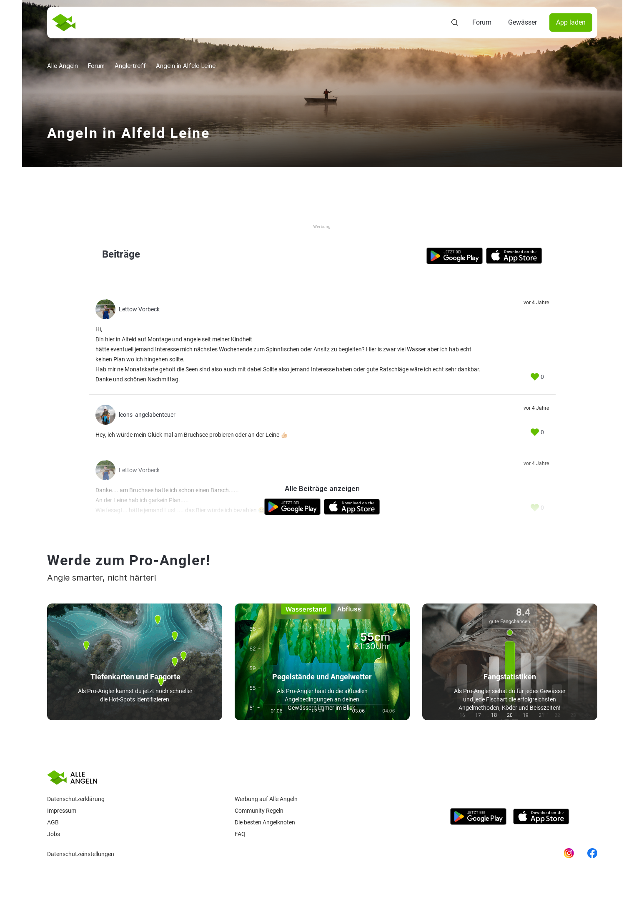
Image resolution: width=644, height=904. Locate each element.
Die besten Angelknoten (265, 822)
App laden (571, 22)
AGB (53, 822)
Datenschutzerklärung (76, 799)
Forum (481, 22)
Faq (240, 834)
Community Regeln (259, 810)
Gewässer (522, 22)
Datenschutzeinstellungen (80, 854)
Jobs (53, 834)
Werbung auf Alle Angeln (266, 799)
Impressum (61, 810)
